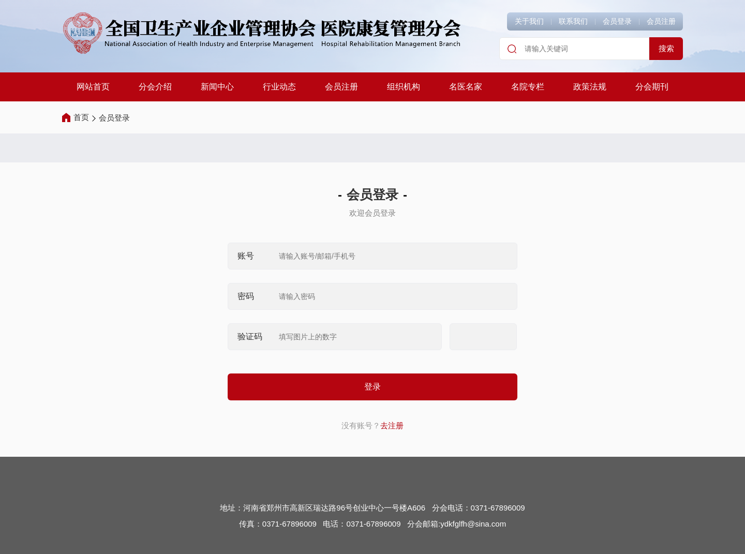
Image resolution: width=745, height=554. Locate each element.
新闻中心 (217, 86)
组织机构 (403, 86)
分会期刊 (651, 86)
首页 (81, 117)
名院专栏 (527, 86)
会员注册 (341, 86)
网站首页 (93, 86)
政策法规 (589, 86)
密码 (245, 296)
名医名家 (465, 86)
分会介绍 (155, 86)
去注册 (392, 425)
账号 (245, 255)
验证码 (249, 336)
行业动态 (279, 86)
